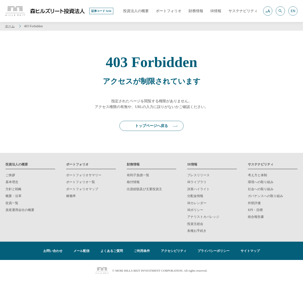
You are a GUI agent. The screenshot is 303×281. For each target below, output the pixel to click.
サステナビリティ (260, 164)
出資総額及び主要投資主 (144, 189)
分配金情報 (195, 196)
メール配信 (81, 251)
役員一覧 (11, 203)
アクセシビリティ (174, 251)
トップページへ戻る (151, 126)
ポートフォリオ (77, 164)
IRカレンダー (196, 203)
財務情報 (133, 164)
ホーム (10, 26)
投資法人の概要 (16, 164)
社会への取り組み (260, 189)
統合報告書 (256, 217)
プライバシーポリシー (213, 251)
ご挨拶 (10, 175)
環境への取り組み (260, 182)
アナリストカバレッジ (203, 217)
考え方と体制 (257, 175)
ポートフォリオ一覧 (80, 182)
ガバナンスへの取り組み (265, 196)
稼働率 (71, 196)
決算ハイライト (198, 189)
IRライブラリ (196, 182)
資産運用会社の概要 (19, 210)
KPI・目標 (255, 210)
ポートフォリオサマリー (83, 175)
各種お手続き (196, 230)
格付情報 (133, 182)
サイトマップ (250, 251)
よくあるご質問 (111, 251)
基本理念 (11, 182)
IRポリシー (195, 210)
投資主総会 (195, 224)
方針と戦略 (13, 189)
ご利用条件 (142, 251)
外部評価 (254, 203)
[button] (267, 11)
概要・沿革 (13, 196)
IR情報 (192, 164)
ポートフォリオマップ (82, 189)
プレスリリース (198, 175)
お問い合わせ (52, 251)
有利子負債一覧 (138, 175)
